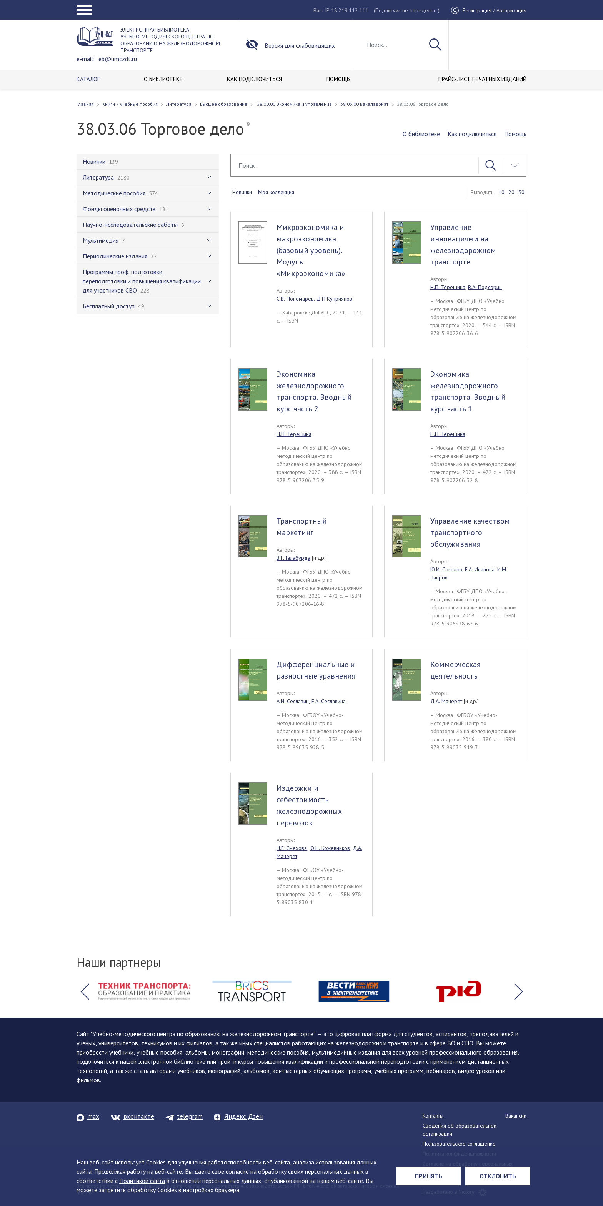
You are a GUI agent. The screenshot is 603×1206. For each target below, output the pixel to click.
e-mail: (86, 59)
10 (501, 192)
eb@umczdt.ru (117, 59)
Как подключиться (472, 134)
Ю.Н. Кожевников (330, 848)
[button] (85, 991)
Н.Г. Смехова (292, 848)
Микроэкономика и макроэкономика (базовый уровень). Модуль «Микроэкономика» (311, 250)
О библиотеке (421, 134)
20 (511, 192)
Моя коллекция (276, 192)
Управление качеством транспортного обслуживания (470, 532)
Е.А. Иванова (480, 569)
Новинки (242, 192)
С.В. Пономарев (295, 298)
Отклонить (498, 1176)
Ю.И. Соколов (446, 569)
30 (521, 192)
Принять (428, 1176)
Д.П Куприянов (334, 298)
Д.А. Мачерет (446, 701)
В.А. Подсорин (485, 287)
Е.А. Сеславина (328, 701)
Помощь (515, 134)
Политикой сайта (142, 1180)
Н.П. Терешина (447, 287)
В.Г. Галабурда (293, 557)
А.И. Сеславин (293, 701)
